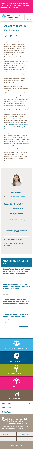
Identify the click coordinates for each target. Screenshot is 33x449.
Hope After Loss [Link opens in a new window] (13, 124)
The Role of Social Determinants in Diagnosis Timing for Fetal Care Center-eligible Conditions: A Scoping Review (16, 301)
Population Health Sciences (16, 373)
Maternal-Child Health (16, 225)
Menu (28, 19)
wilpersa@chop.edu (18, 196)
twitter (11, 35)
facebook (6, 35)
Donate (24, 439)
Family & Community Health (16, 399)
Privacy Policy (8, 434)
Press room (6, 408)
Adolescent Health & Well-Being (16, 348)
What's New (6, 403)
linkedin (16, 35)
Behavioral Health (16, 361)
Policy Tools (6, 412)
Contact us (8, 439)
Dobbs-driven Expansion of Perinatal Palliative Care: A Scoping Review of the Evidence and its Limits (16, 286)
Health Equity (16, 386)
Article (8, 277)
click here (7, 245)
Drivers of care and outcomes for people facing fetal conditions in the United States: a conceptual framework (16, 271)
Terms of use (24, 434)
